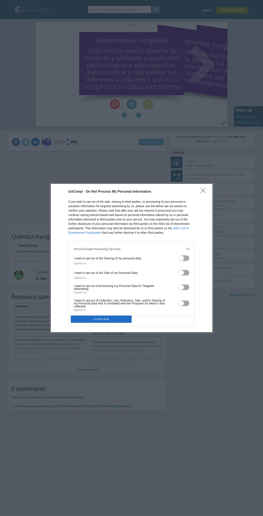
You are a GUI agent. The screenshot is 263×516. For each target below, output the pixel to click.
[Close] (204, 192)
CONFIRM (101, 319)
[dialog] (132, 258)
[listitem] (131, 249)
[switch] (183, 258)
